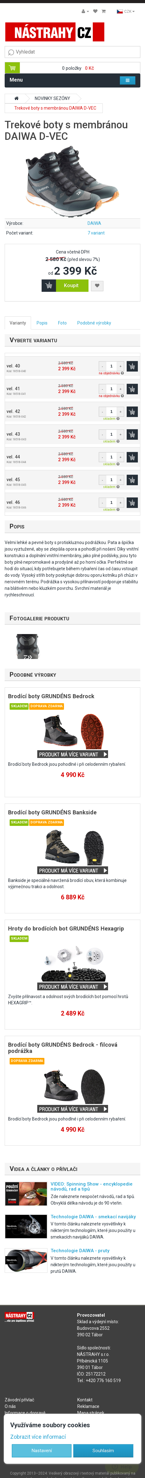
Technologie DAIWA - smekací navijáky (93, 1217)
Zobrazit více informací (38, 1437)
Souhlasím (103, 1450)
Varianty (18, 322)
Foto (62, 322)
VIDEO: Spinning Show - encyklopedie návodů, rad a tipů (92, 1186)
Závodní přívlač (19, 1399)
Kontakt (85, 1399)
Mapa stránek (90, 1412)
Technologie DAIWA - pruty (80, 1250)
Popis (42, 322)
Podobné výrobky (94, 322)
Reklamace (88, 1406)
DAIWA (94, 223)
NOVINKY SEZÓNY (52, 98)
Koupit (71, 285)
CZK (126, 11)
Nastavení (42, 1450)
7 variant (96, 232)
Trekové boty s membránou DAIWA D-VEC (55, 108)
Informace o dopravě (25, 1412)
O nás (10, 1406)
